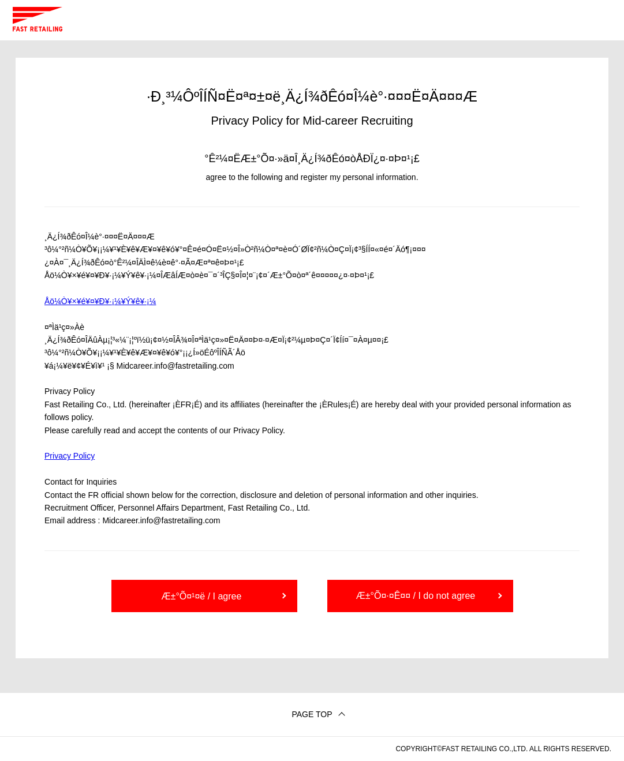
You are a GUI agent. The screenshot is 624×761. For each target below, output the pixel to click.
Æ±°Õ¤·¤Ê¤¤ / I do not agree (415, 596)
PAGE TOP (312, 714)
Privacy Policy (69, 455)
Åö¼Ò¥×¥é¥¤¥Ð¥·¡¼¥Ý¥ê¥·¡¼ (100, 301)
